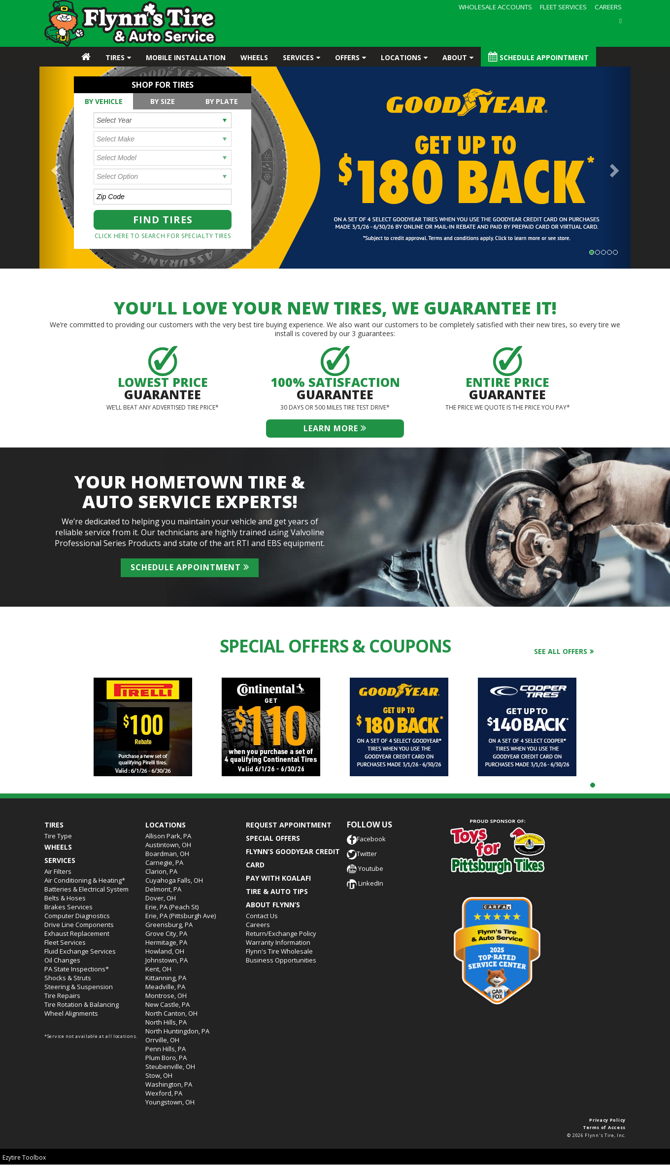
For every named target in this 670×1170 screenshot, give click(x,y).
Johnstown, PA (166, 960)
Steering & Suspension (78, 986)
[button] (54, 168)
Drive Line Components (79, 924)
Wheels (254, 57)
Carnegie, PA (164, 862)
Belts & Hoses (65, 898)
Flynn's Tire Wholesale (279, 951)
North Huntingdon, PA (177, 1031)
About (454, 57)
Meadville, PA (165, 986)
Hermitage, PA (166, 942)
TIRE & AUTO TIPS (277, 891)
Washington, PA (168, 1084)
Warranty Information (278, 942)
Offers (347, 57)
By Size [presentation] (162, 101)
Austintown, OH (168, 844)
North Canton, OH (171, 1013)
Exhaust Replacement (76, 933)
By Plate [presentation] (221, 101)
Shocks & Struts (67, 977)
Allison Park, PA (168, 835)
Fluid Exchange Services (80, 951)
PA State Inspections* (76, 968)
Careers (258, 924)
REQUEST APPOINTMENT (289, 824)
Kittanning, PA (165, 977)
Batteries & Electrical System (86, 889)
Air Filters (57, 871)
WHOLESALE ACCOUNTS (495, 6)
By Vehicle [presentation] (104, 101)
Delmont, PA (163, 889)
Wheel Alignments (71, 1013)
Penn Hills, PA (165, 1048)
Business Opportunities (281, 960)
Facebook (366, 838)
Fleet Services (65, 942)
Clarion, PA (161, 871)
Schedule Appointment (538, 57)
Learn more (335, 428)
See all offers (560, 651)
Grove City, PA (166, 933)
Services (298, 57)
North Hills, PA (166, 1022)
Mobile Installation (186, 57)
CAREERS (608, 6)
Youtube (365, 868)
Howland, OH (164, 951)
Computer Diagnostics (77, 915)
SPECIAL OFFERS (273, 838)
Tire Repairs (62, 995)
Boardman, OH (167, 853)
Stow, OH (158, 1075)
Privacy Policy (607, 1120)
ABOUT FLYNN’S (273, 904)
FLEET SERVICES (563, 6)
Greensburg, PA (169, 924)
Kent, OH (158, 968)
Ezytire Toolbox (24, 1157)
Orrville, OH (162, 1039)
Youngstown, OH (170, 1102)
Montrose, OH (166, 995)
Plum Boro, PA (166, 1057)
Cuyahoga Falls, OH (174, 880)
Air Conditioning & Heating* (84, 880)
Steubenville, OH (170, 1066)
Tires (115, 57)
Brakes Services (68, 906)
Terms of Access (604, 1127)
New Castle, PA (167, 1004)
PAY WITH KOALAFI (278, 878)
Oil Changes (62, 960)
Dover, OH (160, 898)
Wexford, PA (163, 1093)
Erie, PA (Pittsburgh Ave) (180, 915)
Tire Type (58, 835)
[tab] (103, 101)
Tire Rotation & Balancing (81, 1004)
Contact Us (262, 915)
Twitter (362, 853)
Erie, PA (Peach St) (172, 906)
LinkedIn (365, 883)
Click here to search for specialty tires (163, 236)
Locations (401, 57)
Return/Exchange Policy (281, 933)
